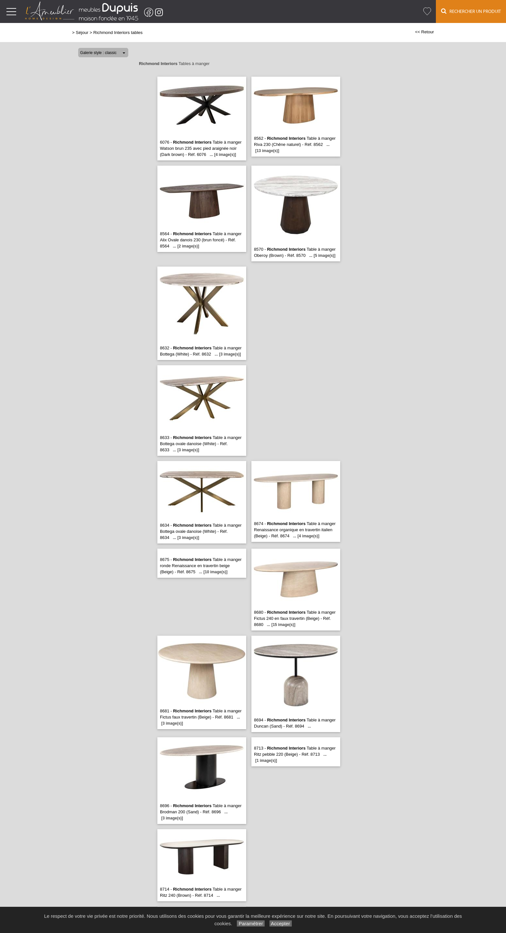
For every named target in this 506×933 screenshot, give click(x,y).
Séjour (82, 32)
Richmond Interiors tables (117, 32)
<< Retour (424, 31)
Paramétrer (250, 923)
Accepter (280, 923)
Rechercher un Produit (471, 11)
